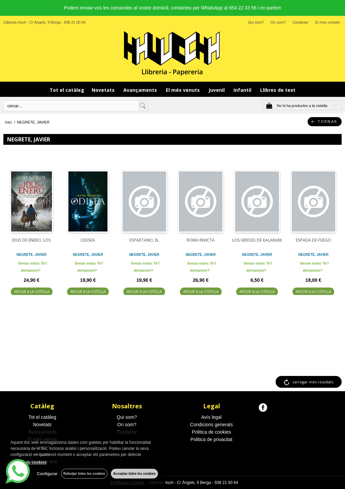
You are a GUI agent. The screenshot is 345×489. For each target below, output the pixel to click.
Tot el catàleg (67, 90)
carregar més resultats (312, 381)
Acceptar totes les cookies (134, 474)
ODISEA (88, 240)
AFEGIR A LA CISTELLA (31, 291)
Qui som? (256, 22)
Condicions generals (211, 424)
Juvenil (217, 90)
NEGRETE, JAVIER (31, 254)
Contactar (300, 22)
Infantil (243, 90)
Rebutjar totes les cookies (84, 474)
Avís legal (211, 417)
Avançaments (140, 90)
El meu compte (327, 22)
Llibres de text (277, 90)
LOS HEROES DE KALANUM (257, 240)
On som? (278, 22)
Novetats (104, 90)
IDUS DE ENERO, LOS (31, 240)
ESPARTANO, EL (144, 240)
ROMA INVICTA (201, 240)
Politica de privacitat (211, 439)
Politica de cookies (211, 432)
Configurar (47, 473)
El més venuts (183, 90)
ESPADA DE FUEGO (313, 240)
